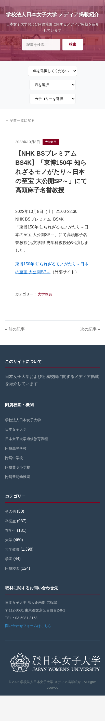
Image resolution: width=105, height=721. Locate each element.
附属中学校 (14, 458)
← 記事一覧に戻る (20, 120)
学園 (8, 559)
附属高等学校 (16, 448)
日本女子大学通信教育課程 (26, 439)
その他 (10, 511)
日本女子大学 (16, 429)
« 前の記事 (15, 329)
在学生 (10, 530)
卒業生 (10, 521)
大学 (8, 540)
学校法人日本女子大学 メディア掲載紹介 (52, 14)
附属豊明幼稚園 (17, 477)
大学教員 (45, 294)
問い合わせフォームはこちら (28, 626)
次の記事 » (90, 329)
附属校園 (12, 568)
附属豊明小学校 (17, 467)
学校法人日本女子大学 (23, 420)
